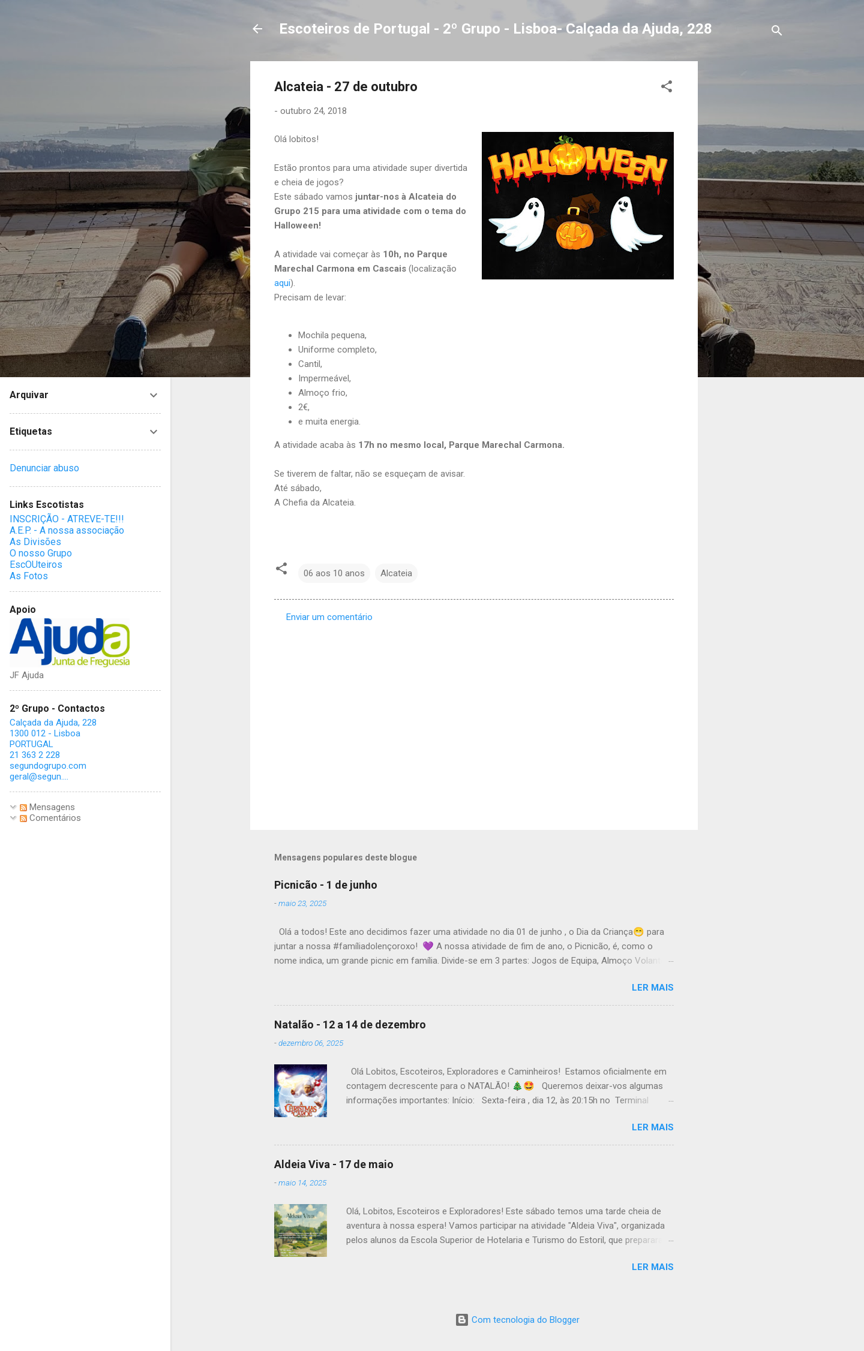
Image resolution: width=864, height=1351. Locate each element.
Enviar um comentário (329, 617)
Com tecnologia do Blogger (517, 1319)
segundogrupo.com (48, 765)
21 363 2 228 (35, 755)
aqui (282, 283)
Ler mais (653, 987)
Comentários (50, 818)
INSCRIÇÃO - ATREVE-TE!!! (67, 519)
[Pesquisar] (777, 32)
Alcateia (396, 573)
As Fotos (29, 576)
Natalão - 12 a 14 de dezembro (350, 1024)
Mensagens (47, 807)
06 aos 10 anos (334, 573)
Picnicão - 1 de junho (325, 884)
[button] (666, 88)
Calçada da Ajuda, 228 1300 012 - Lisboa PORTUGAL (53, 733)
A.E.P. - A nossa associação (67, 530)
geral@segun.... (39, 776)
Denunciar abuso (44, 468)
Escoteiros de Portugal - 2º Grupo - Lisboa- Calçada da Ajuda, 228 (495, 28)
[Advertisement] (745, 241)
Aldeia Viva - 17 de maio (334, 1164)
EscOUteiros (36, 564)
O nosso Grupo (41, 553)
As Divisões (35, 541)
